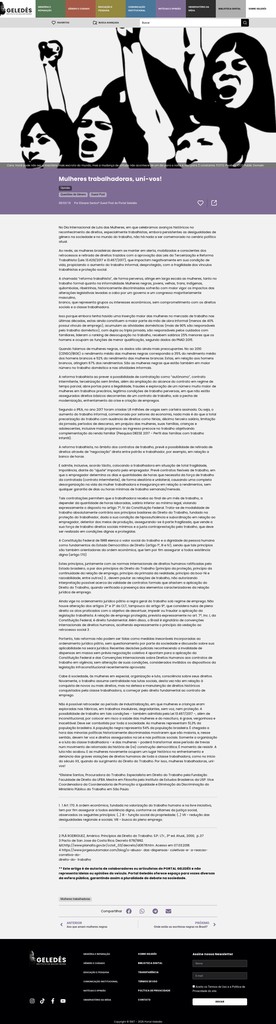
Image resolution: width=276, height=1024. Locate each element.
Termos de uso (147, 981)
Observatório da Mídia (199, 9)
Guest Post (98, 194)
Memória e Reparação (45, 9)
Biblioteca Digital (229, 8)
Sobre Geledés (257, 8)
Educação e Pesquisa (105, 9)
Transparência (148, 972)
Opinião (65, 187)
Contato (144, 999)
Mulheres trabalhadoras (75, 898)
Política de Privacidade (154, 990)
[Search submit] (245, 22)
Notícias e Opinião (169, 8)
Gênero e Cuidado (79, 8)
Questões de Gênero (73, 194)
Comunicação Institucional (137, 9)
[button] (128, 911)
